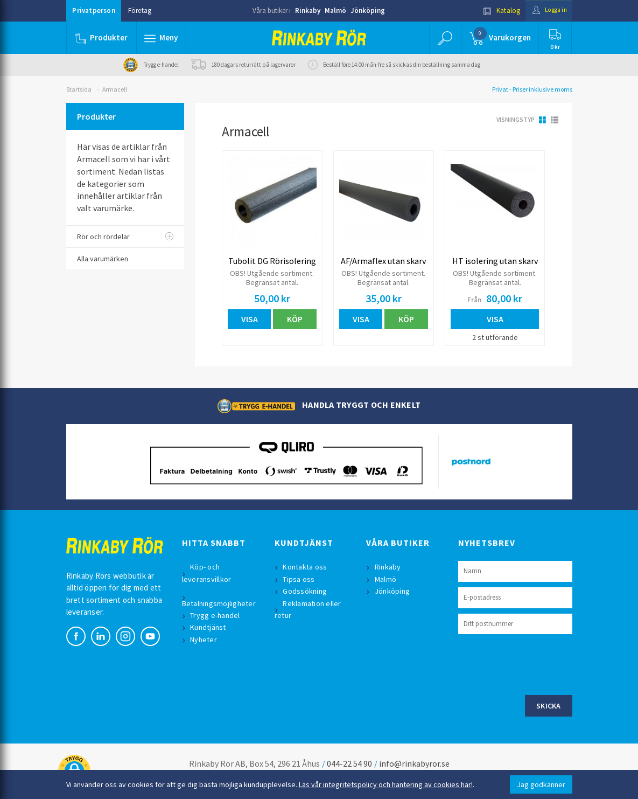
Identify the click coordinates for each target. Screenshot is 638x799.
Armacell (114, 89)
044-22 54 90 (349, 764)
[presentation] (540, 664)
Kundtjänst (210, 628)
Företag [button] (139, 10)
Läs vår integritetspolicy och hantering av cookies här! (386, 784)
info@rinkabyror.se (414, 764)
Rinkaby (307, 10)
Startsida (79, 89)
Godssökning (306, 592)
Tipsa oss (300, 580)
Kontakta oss (306, 568)
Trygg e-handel (217, 616)
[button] (162, 38)
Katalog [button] (495, 10)
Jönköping (367, 10)
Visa (249, 319)
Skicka (548, 706)
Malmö (335, 10)
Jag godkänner (541, 784)
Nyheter (205, 640)
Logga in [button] (546, 10)
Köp (295, 319)
